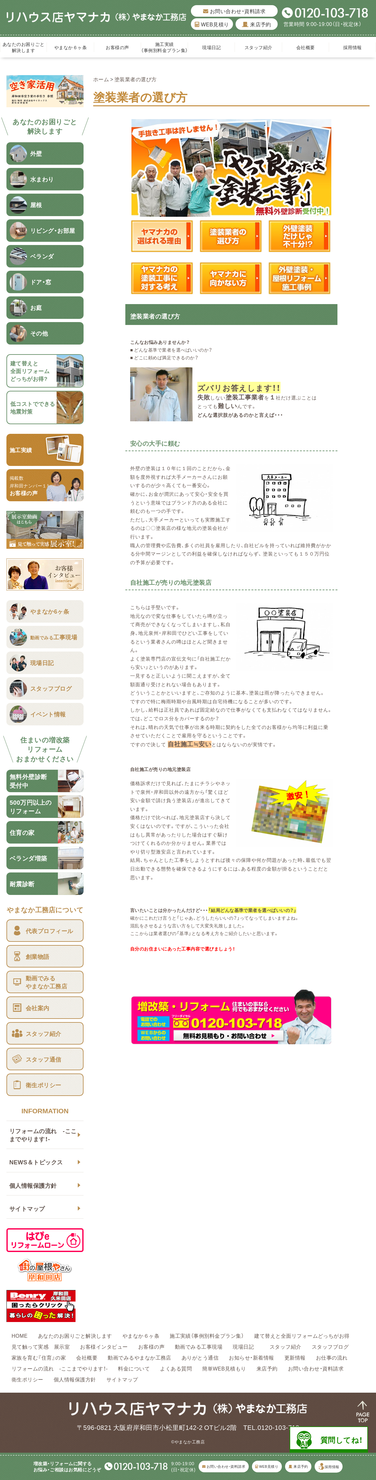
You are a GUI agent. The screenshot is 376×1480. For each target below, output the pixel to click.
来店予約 (256, 24)
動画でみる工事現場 (198, 1346)
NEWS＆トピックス (36, 1162)
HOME (20, 1335)
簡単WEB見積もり (224, 1368)
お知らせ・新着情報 (251, 1357)
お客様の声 (117, 47)
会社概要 (305, 47)
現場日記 (213, 47)
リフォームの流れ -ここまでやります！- (43, 1134)
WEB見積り (212, 24)
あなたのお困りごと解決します (23, 47)
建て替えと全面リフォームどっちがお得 (302, 1335)
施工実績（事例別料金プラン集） (164, 47)
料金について (134, 1368)
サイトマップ (27, 1208)
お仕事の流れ (332, 1357)
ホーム (101, 79)
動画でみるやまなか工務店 (139, 1357)
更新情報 (295, 1357)
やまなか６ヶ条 (70, 47)
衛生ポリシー (27, 1379)
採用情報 (352, 47)
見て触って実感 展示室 (41, 1346)
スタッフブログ (330, 1346)
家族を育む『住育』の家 (39, 1357)
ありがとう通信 (200, 1357)
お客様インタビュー (104, 1346)
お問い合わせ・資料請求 (234, 11)
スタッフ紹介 (259, 47)
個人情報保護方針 (33, 1185)
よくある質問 (176, 1368)
